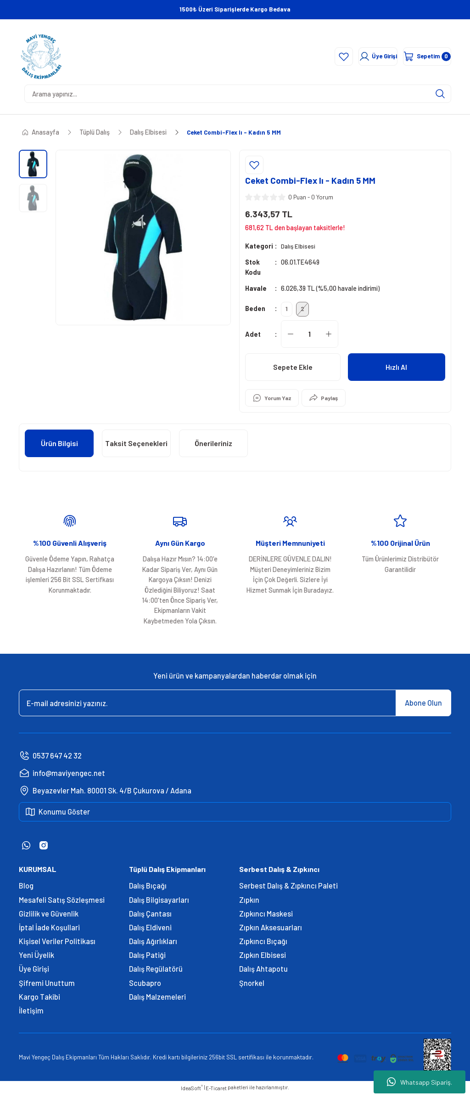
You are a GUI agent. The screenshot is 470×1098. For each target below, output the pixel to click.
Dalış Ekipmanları (74, 1060)
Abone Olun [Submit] (423, 706)
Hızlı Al (396, 370)
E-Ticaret (216, 1092)
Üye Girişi (34, 972)
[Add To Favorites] (254, 165)
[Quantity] (309, 337)
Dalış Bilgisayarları (159, 903)
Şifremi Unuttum (47, 986)
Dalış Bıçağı (148, 889)
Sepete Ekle (292, 370)
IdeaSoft (192, 1091)
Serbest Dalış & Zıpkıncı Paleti (288, 889)
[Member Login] (340, 56)
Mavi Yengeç (34, 1060)
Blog (26, 889)
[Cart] (416, 56)
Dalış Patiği (147, 958)
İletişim (31, 1014)
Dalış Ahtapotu (263, 972)
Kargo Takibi (39, 1000)
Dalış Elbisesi (299, 246)
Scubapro (145, 986)
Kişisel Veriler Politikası (57, 944)
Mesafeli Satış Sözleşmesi (62, 903)
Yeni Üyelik (36, 958)
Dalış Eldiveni (150, 931)
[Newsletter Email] (235, 706)
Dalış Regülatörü (156, 972)
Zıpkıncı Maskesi (266, 917)
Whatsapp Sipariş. (419, 1082)
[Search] (237, 94)
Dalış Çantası (150, 917)
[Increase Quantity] (328, 337)
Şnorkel (251, 986)
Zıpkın (249, 903)
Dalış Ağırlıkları (153, 944)
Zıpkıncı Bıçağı (263, 944)
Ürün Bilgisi (59, 446)
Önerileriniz (213, 446)
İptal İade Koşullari (49, 931)
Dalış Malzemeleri (157, 1000)
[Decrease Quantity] (290, 337)
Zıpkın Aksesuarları (270, 931)
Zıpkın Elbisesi (262, 958)
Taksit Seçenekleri (136, 446)
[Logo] (41, 56)
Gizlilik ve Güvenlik (48, 917)
